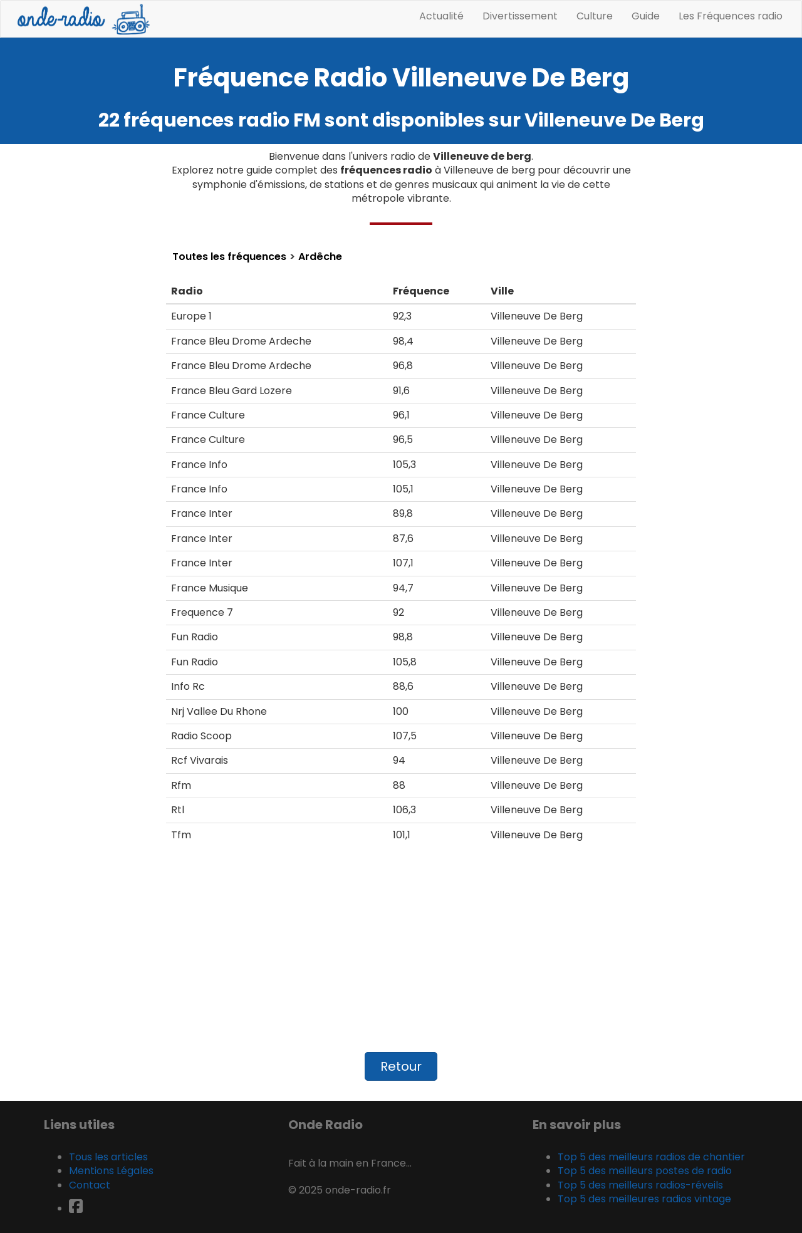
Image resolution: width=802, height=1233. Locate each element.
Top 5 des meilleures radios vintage (644, 1199)
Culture (594, 16)
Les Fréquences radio (731, 16)
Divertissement (520, 16)
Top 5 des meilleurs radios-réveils (640, 1185)
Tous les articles (108, 1157)
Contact (89, 1185)
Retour (401, 1066)
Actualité (441, 16)
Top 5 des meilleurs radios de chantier (651, 1157)
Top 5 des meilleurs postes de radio (645, 1170)
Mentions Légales (111, 1170)
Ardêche (320, 257)
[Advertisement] (401, 955)
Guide (646, 16)
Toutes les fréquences (229, 257)
